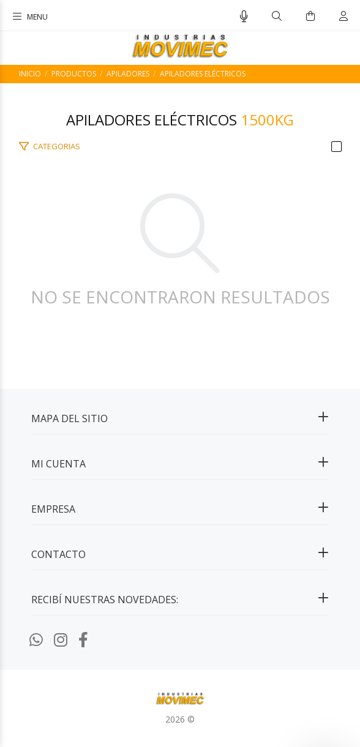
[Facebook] (83, 639)
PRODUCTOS (73, 74)
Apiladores (128, 74)
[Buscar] (277, 16)
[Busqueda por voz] (243, 16)
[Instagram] (60, 639)
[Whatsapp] (36, 639)
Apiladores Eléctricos (203, 74)
